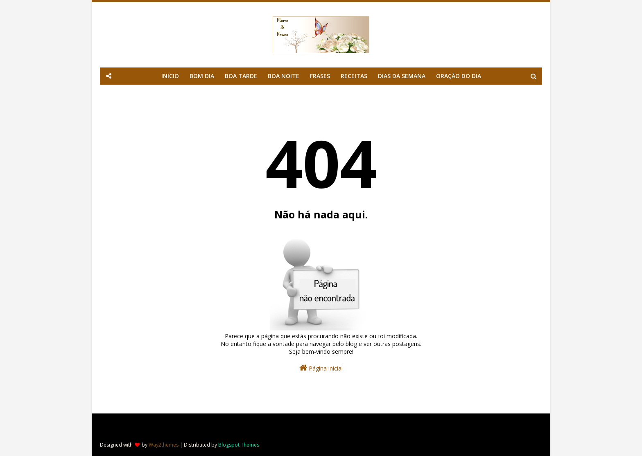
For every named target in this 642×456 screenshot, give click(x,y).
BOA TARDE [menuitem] (241, 76)
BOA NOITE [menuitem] (283, 76)
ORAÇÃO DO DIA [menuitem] (458, 76)
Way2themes (164, 444)
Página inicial (321, 368)
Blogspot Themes (238, 444)
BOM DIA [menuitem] (202, 76)
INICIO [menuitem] (170, 76)
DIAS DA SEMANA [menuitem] (401, 76)
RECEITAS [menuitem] (354, 76)
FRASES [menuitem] (320, 76)
